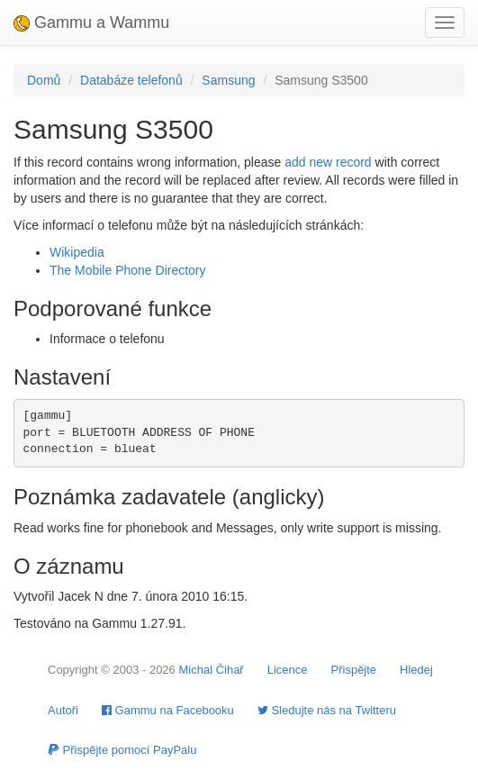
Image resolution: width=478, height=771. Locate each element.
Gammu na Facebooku (168, 710)
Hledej (416, 669)
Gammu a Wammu (91, 23)
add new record (328, 162)
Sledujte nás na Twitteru (326, 710)
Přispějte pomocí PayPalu (122, 750)
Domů (43, 80)
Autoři (63, 710)
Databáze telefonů (131, 80)
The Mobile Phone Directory (128, 270)
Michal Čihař (210, 669)
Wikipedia (77, 252)
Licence (287, 669)
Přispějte (354, 669)
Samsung (228, 80)
